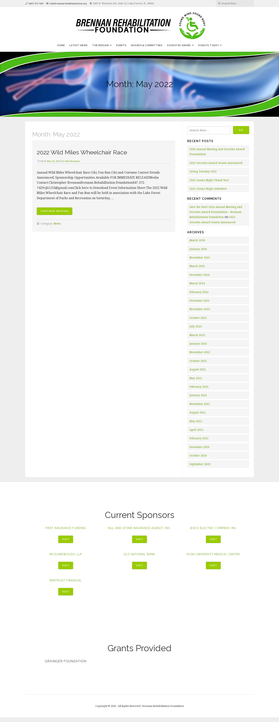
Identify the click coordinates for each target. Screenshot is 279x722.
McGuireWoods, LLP (65, 558)
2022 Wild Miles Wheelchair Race (94, 151)
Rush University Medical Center (213, 558)
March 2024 (197, 283)
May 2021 (195, 421)
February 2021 (199, 438)
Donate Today (208, 45)
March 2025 (197, 266)
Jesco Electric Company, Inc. (213, 528)
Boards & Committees (147, 45)
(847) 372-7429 (37, 3)
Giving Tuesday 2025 (203, 171)
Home (61, 45)
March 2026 (197, 240)
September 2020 (200, 464)
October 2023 (198, 318)
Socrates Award (179, 45)
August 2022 (197, 369)
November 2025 (200, 257)
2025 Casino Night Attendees (208, 188)
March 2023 (197, 335)
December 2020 (199, 447)
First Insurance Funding (65, 528)
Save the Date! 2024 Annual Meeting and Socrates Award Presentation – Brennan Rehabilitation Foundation (217, 212)
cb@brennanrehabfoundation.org (73, 3)
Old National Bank (139, 558)
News (57, 224)
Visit (66, 539)
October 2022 (198, 361)
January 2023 (198, 343)
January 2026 (198, 249)
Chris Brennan (74, 161)
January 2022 (198, 395)
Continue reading (56, 212)
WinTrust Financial (65, 584)
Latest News (78, 45)
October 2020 (198, 455)
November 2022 (200, 352)
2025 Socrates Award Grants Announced (216, 163)
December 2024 (199, 275)
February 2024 (199, 292)
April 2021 (196, 429)
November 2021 (200, 404)
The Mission (100, 45)
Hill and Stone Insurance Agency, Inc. (139, 530)
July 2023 (195, 326)
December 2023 (199, 300)
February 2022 (199, 386)
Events (121, 45)
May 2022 (195, 378)
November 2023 (200, 309)
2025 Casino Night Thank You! (209, 180)
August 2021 (197, 412)
